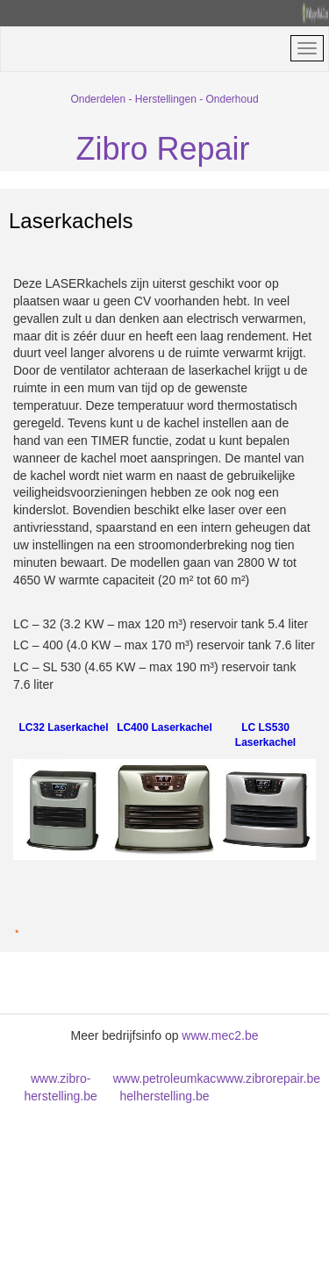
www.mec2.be (220, 1035)
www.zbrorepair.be (268, 1078)
